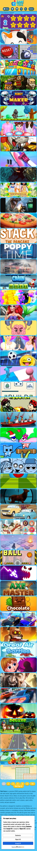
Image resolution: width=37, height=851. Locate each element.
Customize (18, 835)
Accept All (18, 843)
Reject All (18, 839)
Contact (31, 9)
